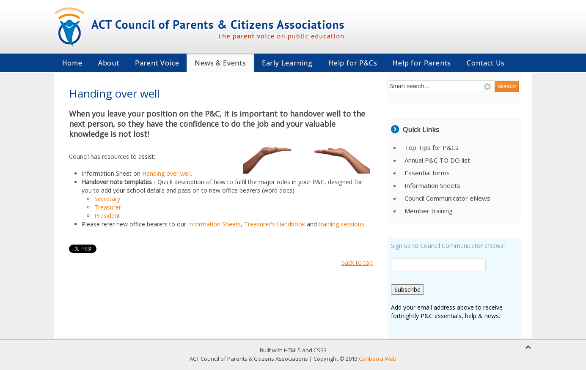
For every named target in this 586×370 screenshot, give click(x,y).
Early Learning (287, 63)
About (108, 63)
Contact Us (486, 63)
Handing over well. (167, 173)
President (107, 216)
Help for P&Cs (352, 63)
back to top (357, 262)
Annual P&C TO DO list (437, 160)
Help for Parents (422, 63)
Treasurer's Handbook (275, 224)
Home (72, 63)
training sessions (341, 224)
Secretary (107, 199)
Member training (428, 211)
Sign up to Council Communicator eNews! (448, 246)
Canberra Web (377, 358)
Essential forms (427, 173)
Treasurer (107, 207)
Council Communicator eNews (447, 198)
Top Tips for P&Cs (431, 147)
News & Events (220, 63)
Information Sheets (214, 224)
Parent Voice (157, 63)
